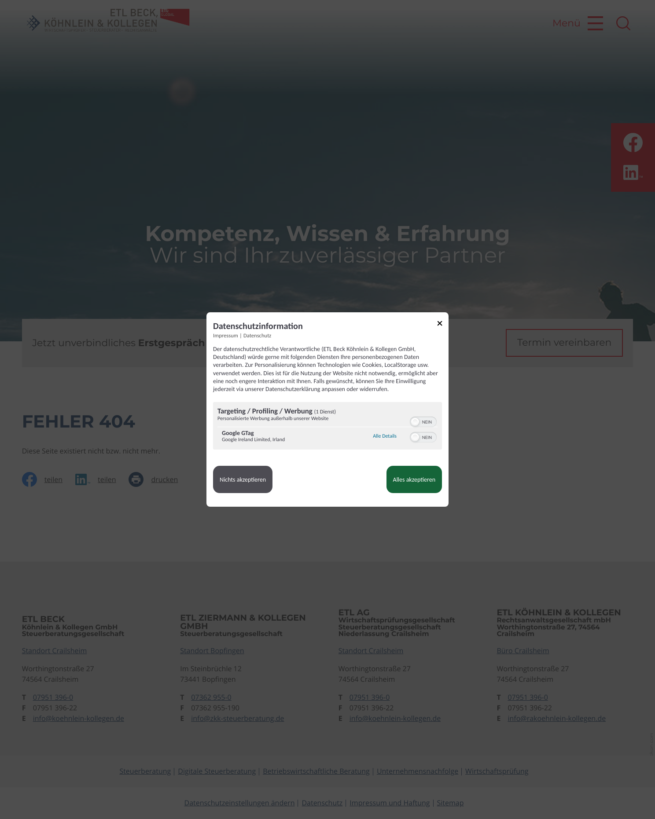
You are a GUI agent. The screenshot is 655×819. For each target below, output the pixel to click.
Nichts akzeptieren (243, 479)
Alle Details (385, 436)
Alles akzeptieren (414, 479)
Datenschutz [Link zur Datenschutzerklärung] (257, 336)
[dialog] (327, 409)
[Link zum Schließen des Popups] (443, 325)
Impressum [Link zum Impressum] (225, 336)
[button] (415, 422)
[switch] (423, 421)
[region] (327, 427)
